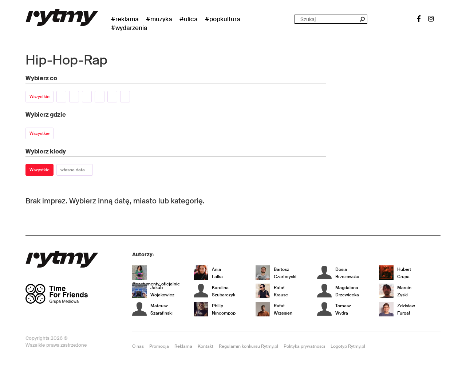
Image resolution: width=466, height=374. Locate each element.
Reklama (183, 346)
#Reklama (125, 19)
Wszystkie (39, 97)
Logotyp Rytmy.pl (348, 346)
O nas (138, 346)
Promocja (159, 346)
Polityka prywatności (304, 346)
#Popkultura (222, 19)
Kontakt (205, 346)
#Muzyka (159, 19)
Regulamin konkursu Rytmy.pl (248, 346)
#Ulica (188, 19)
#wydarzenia (129, 28)
